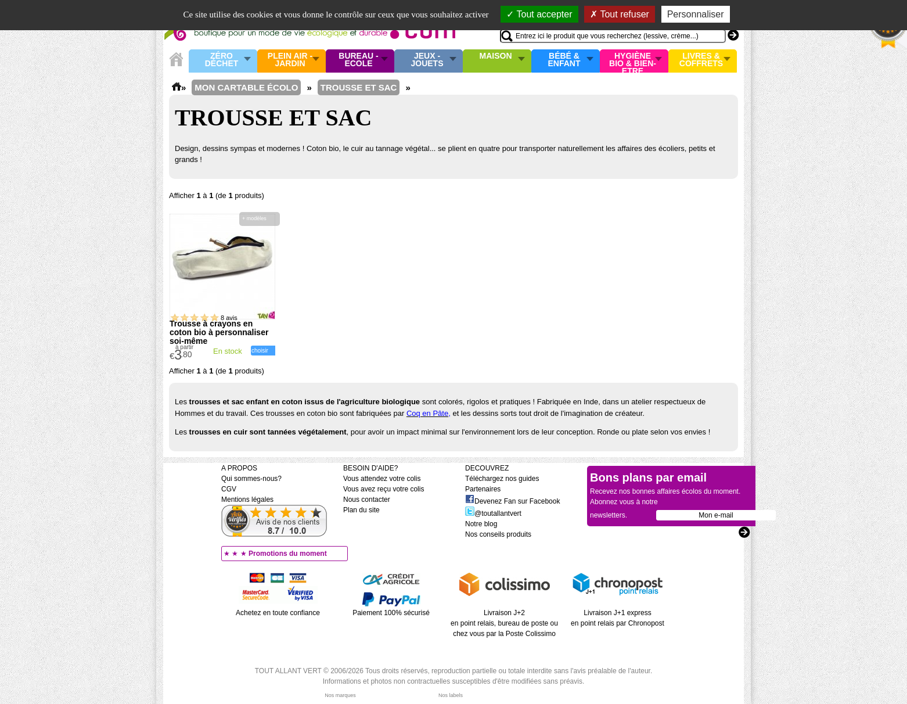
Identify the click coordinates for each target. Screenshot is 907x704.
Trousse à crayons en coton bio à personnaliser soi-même (219, 332)
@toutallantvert (493, 513)
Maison (496, 56)
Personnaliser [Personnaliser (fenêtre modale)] (695, 14)
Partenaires (483, 489)
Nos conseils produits (498, 534)
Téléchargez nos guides (502, 479)
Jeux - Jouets (427, 60)
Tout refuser (619, 14)
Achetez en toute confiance (278, 613)
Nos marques (340, 695)
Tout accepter (539, 14)
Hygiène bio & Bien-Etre (632, 61)
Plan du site (361, 510)
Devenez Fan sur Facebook (512, 501)
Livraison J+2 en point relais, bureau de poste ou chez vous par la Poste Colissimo (504, 623)
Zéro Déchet (222, 60)
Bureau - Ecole (358, 60)
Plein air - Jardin (290, 60)
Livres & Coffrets (701, 60)
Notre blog (481, 524)
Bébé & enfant (564, 60)
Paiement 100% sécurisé (391, 613)
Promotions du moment (288, 553)
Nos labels (450, 695)
